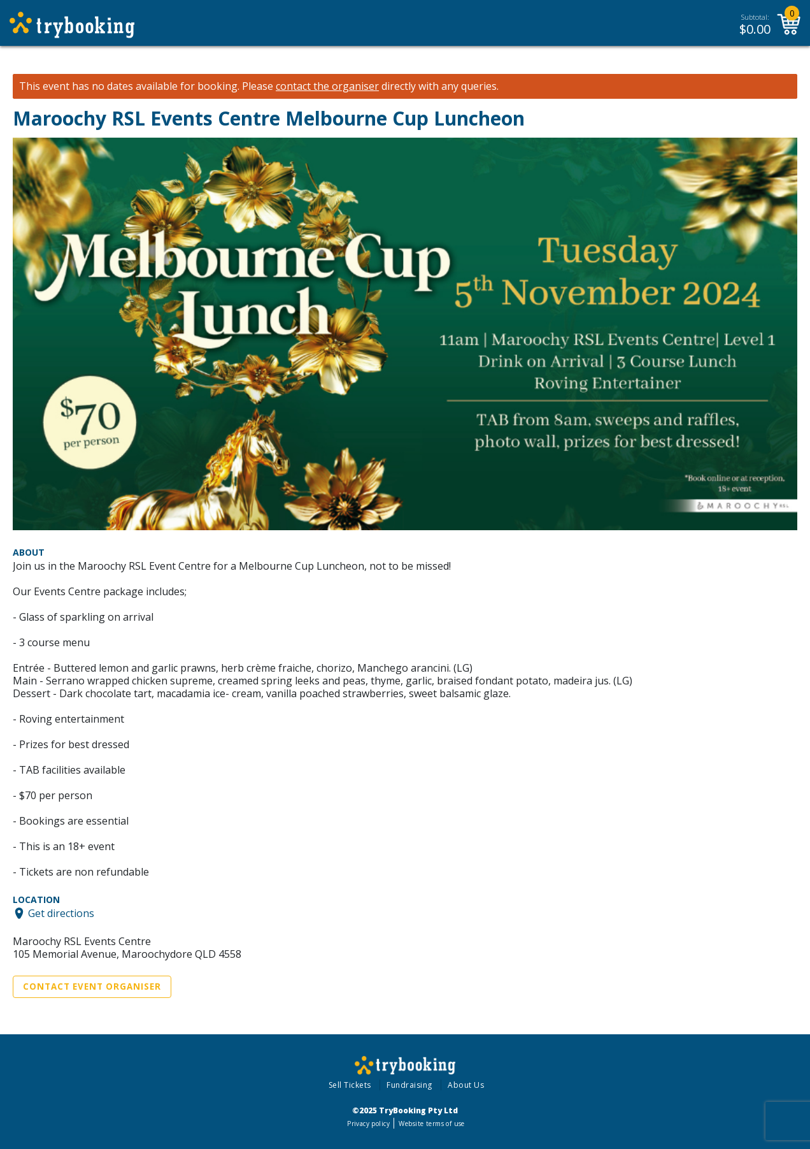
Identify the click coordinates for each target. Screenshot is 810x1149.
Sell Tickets (350, 1085)
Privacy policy (368, 1123)
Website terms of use (431, 1123)
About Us (466, 1085)
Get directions (61, 913)
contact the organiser (327, 86)
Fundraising (409, 1085)
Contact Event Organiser (92, 986)
